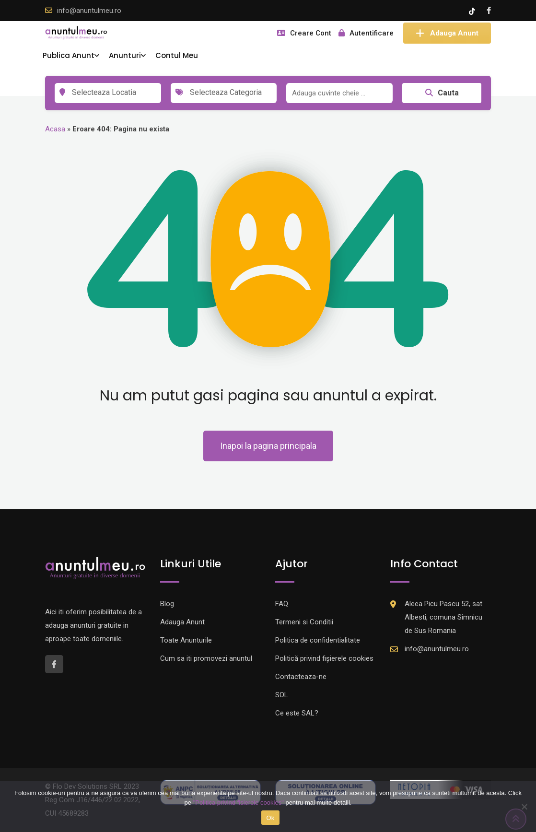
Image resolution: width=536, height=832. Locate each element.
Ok (270, 817)
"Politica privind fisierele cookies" (238, 802)
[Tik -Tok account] (473, 10)
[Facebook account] (489, 10)
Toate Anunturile (186, 640)
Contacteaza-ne (300, 676)
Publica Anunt (68, 55)
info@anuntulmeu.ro (89, 10)
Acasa (55, 129)
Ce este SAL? (296, 713)
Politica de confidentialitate (317, 640)
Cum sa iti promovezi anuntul (206, 658)
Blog (167, 603)
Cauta (442, 92)
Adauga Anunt (447, 33)
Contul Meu (176, 55)
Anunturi (125, 55)
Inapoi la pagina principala (268, 446)
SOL (281, 695)
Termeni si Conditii (304, 622)
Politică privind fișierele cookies (324, 658)
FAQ (281, 603)
